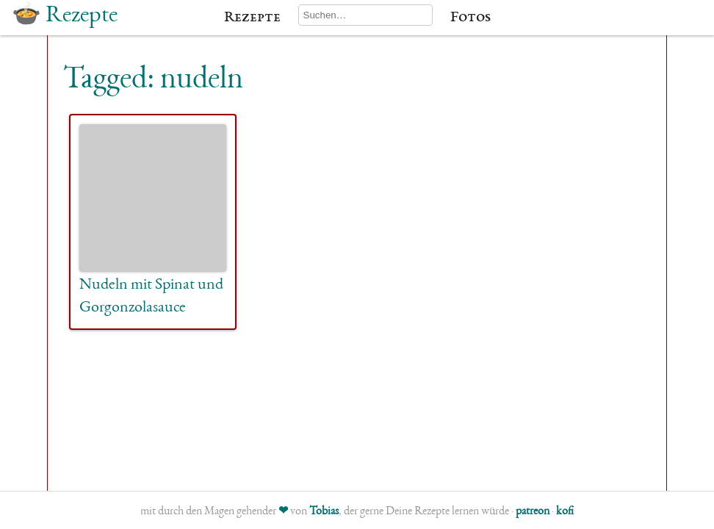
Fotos (470, 18)
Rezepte (252, 18)
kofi (565, 512)
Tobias (324, 512)
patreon (532, 512)
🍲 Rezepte (65, 16)
